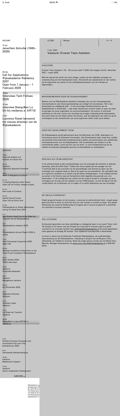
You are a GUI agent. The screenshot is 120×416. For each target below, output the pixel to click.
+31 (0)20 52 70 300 (35, 393)
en (112, 2)
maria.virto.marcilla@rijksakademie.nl (89, 243)
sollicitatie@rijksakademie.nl (87, 229)
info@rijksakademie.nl (35, 395)
